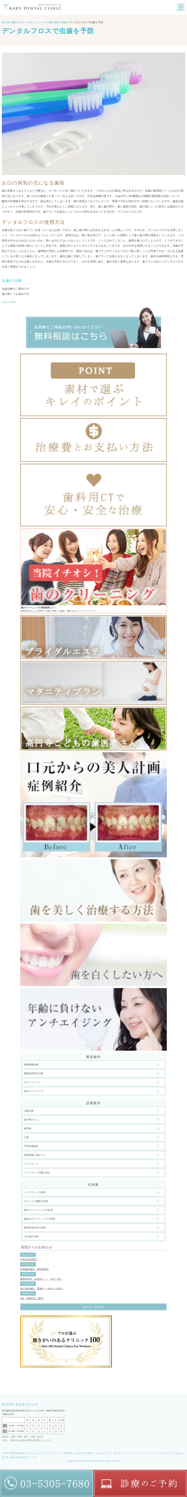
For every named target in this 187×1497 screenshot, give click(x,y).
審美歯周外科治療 (33, 1073)
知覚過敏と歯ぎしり (35, 1155)
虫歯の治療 (9, 302)
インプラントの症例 (35, 1192)
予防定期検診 (31, 1146)
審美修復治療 (31, 1064)
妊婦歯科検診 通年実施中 (34, 1269)
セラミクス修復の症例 (36, 1201)
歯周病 (27, 1128)
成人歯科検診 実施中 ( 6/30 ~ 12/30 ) (41, 1288)
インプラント (31, 1163)
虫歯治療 (29, 1110)
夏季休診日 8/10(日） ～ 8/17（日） (41, 1279)
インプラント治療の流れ (37, 1172)
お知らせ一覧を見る (93, 1306)
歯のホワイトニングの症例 (38, 1210)
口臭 (26, 1137)
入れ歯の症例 (31, 1236)
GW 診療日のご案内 (31, 1298)
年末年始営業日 (28, 1259)
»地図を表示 (8, 1414)
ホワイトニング (32, 1082)
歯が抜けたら (31, 1119)
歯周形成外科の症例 (35, 1227)
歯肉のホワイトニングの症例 (39, 1218)
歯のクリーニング (33, 1091)
